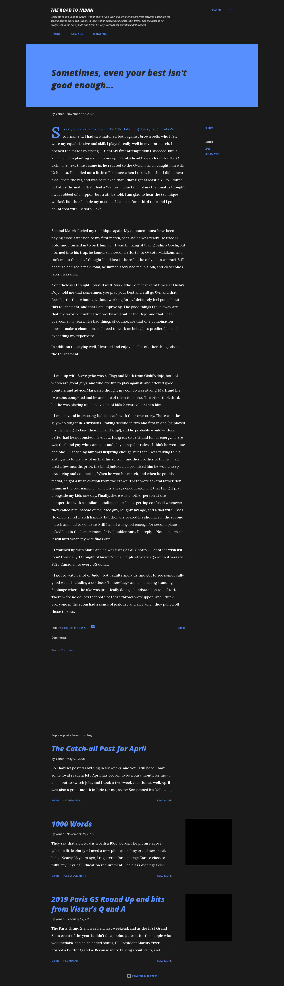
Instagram (98, 34)
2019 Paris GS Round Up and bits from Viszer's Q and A (108, 904)
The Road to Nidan (72, 10)
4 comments (71, 800)
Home (54, 34)
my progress (212, 154)
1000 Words (71, 824)
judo (207, 149)
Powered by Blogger (142, 975)
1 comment (71, 960)
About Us (74, 34)
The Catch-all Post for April (98, 749)
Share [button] (209, 128)
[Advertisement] (112, 688)
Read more (164, 800)
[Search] (216, 10)
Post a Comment (63, 650)
